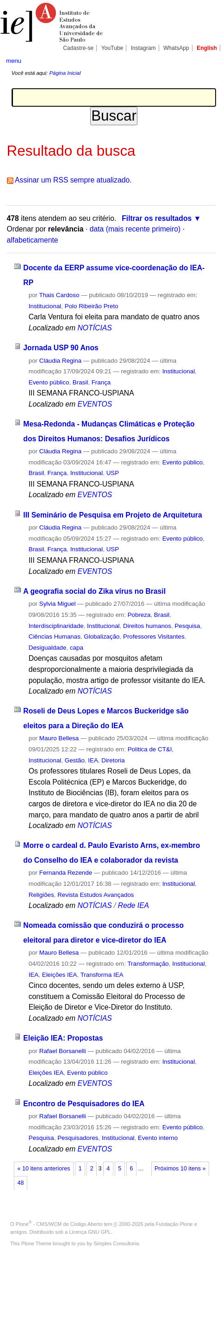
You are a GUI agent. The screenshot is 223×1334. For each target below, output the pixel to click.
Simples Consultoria (116, 1243)
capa (76, 647)
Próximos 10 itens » (180, 1168)
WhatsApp (176, 48)
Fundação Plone (174, 1224)
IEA (93, 760)
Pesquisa (187, 625)
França (101, 382)
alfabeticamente (32, 240)
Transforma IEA (102, 974)
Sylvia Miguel (57, 603)
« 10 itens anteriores (44, 1168)
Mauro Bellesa (59, 738)
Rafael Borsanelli (62, 1051)
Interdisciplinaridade (56, 625)
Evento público (49, 382)
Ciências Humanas (55, 636)
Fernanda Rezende (65, 872)
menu (13, 60)
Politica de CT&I (150, 749)
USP (112, 472)
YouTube (112, 48)
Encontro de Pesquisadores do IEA (83, 1104)
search (207, 60)
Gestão (75, 760)
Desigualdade (48, 647)
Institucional (45, 306)
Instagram (143, 48)
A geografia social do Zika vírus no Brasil (94, 591)
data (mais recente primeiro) (135, 229)
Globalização (101, 636)
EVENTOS (94, 404)
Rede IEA (133, 905)
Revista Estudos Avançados (95, 894)
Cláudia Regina (60, 360)
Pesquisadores (77, 1137)
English (207, 48)
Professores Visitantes (154, 636)
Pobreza (139, 614)
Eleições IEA (59, 974)
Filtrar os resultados (157, 218)
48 (21, 1183)
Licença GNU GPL (90, 1232)
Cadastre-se (78, 48)
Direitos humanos (147, 625)
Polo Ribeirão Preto (91, 306)
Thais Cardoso (59, 295)
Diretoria (112, 760)
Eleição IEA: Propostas (63, 1038)
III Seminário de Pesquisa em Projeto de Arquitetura (112, 515)
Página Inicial (65, 73)
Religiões (41, 894)
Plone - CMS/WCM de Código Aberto (59, 1224)
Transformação (147, 963)
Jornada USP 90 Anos (60, 348)
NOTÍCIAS (94, 328)
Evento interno (158, 1137)
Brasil (80, 382)
